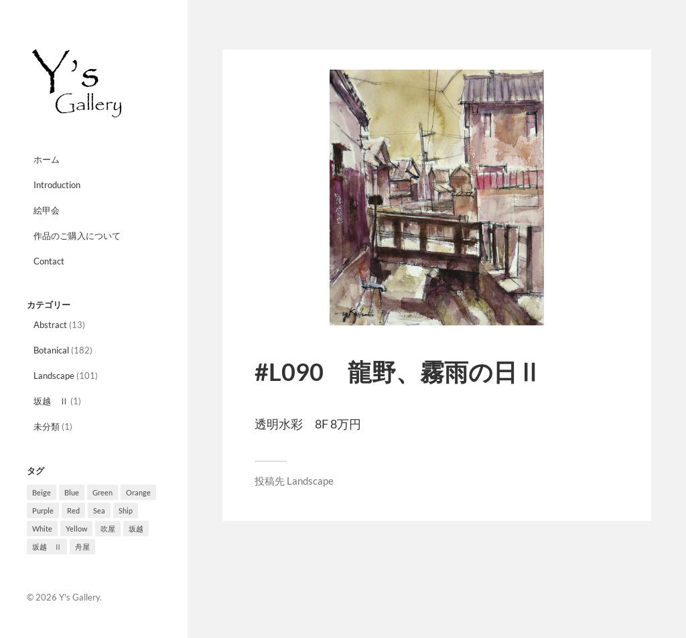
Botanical (51, 350)
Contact (48, 261)
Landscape (53, 375)
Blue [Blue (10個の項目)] (71, 492)
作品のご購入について (77, 235)
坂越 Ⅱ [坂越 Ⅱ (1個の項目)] (47, 546)
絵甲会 (46, 210)
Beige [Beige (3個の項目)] (41, 492)
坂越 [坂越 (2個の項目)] (136, 528)
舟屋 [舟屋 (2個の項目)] (82, 546)
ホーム (46, 159)
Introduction (56, 184)
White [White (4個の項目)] (42, 528)
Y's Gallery (79, 597)
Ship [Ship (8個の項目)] (126, 510)
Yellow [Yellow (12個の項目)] (76, 528)
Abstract (50, 324)
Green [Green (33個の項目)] (102, 492)
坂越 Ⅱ (50, 401)
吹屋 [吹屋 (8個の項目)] (107, 528)
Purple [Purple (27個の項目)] (43, 510)
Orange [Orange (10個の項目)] (138, 492)
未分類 (46, 426)
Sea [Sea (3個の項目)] (99, 510)
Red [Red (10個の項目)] (73, 510)
